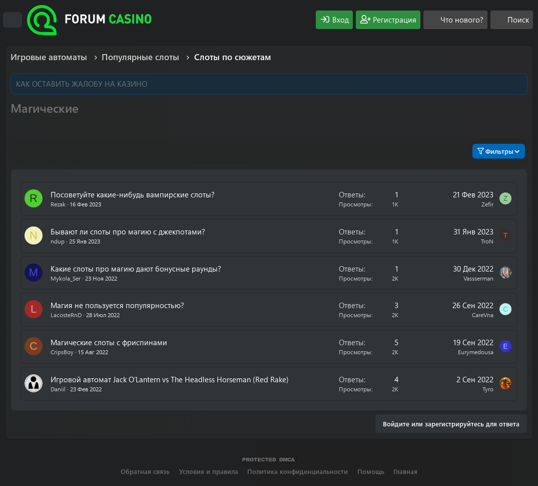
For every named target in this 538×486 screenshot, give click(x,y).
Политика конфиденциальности (297, 471)
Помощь (370, 471)
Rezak (58, 204)
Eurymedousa (475, 352)
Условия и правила (208, 471)
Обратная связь (145, 471)
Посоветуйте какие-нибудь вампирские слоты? (133, 194)
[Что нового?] (455, 20)
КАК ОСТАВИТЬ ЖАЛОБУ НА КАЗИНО (81, 84)
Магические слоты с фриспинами (109, 342)
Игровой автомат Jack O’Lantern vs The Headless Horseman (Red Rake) (170, 379)
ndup (58, 241)
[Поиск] (511, 20)
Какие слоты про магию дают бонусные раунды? (136, 269)
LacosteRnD (66, 315)
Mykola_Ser (66, 278)
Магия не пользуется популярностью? (117, 305)
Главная (405, 471)
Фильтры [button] (495, 151)
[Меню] (12, 20)
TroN (487, 241)
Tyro (487, 389)
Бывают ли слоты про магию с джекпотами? (128, 231)
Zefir (487, 204)
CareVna (482, 315)
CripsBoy (62, 352)
